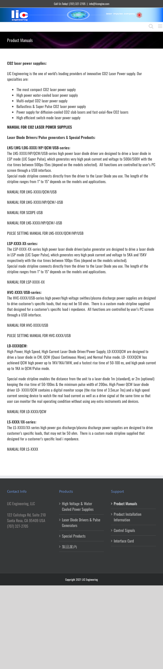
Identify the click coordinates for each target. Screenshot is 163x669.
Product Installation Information (127, 517)
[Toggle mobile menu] (160, 26)
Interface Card (124, 541)
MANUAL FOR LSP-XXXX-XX (26, 282)
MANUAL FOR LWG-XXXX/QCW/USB (32, 192)
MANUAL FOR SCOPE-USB (25, 212)
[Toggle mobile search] (151, 26)
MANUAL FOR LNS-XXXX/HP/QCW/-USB (34, 223)
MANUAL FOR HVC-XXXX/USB (27, 325)
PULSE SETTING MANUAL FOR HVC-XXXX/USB (39, 335)
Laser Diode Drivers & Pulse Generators (81, 522)
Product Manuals (125, 503)
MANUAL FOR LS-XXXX (22, 449)
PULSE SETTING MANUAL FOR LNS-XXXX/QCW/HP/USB (45, 233)
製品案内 (69, 546)
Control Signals (124, 530)
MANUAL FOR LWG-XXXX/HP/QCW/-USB (35, 202)
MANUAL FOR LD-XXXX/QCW (26, 411)
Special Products (74, 536)
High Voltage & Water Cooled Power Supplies (78, 506)
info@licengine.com (99, 4)
